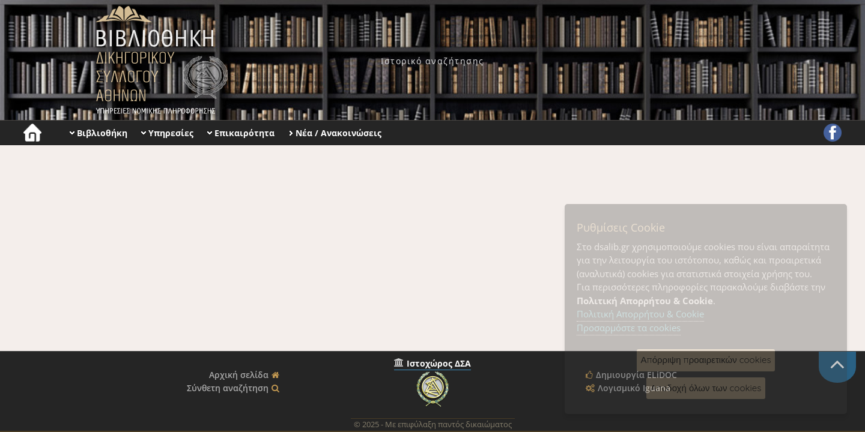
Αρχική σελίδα (239, 374)
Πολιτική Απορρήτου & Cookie (640, 314)
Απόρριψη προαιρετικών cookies (706, 359)
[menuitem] (432, 61)
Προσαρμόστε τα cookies (629, 328)
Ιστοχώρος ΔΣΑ (439, 363)
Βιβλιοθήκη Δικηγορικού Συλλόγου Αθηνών (159, 60)
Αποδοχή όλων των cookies (706, 388)
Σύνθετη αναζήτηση (228, 388)
